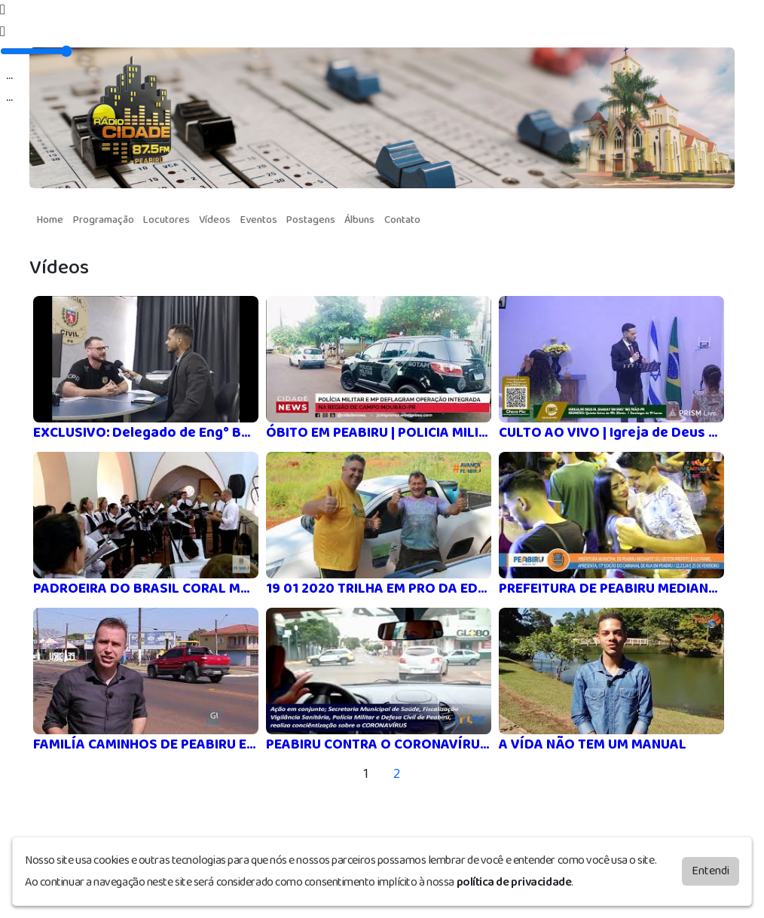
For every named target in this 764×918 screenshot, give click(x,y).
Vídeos (215, 220)
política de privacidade (514, 881)
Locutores (166, 220)
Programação (103, 220)
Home (50, 220)
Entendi (710, 870)
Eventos (258, 220)
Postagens (310, 220)
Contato (402, 220)
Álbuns (359, 220)
